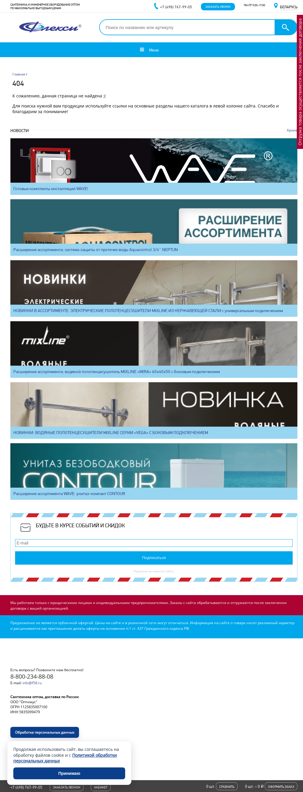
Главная (18, 74)
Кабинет (100, 787)
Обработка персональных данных (44, 732)
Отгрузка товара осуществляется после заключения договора (300, 82)
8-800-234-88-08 (31, 676)
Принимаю (69, 773)
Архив (292, 130)
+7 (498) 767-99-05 (26, 787)
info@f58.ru (32, 682)
